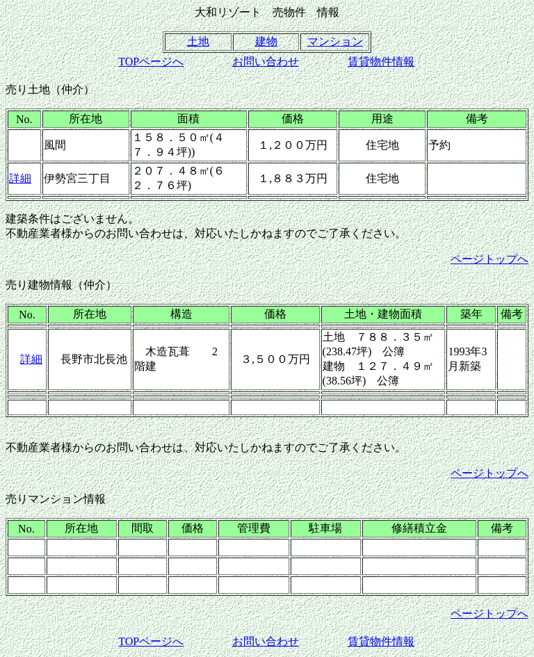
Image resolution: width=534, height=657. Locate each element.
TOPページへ (151, 61)
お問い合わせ (265, 61)
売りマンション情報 (56, 499)
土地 (198, 41)
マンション (335, 41)
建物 (266, 41)
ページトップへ (489, 259)
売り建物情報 (39, 285)
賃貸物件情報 (381, 61)
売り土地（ (33, 89)
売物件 (289, 12)
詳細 (20, 178)
